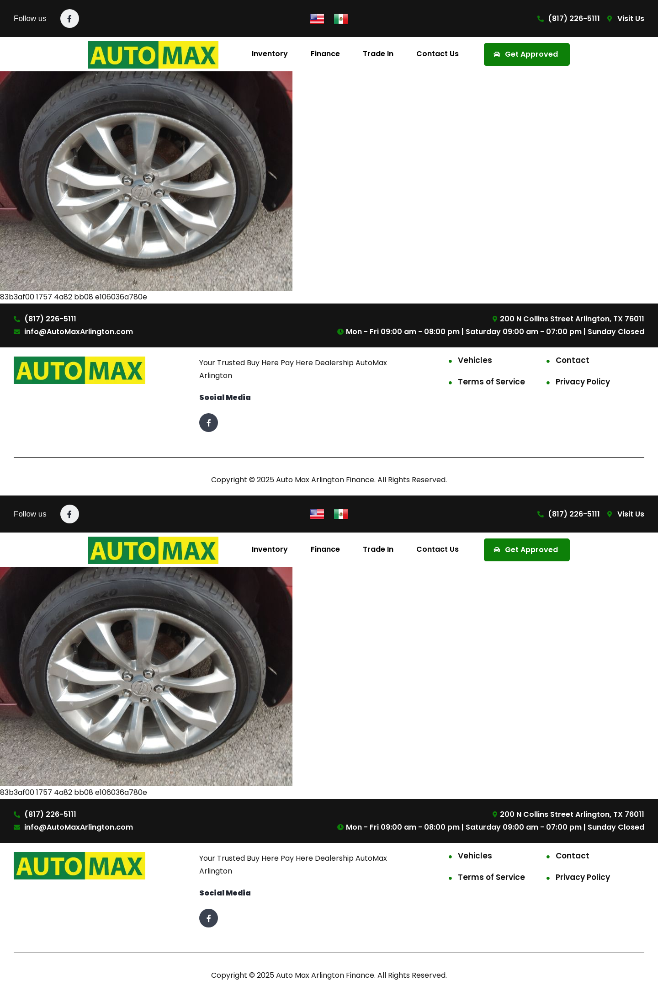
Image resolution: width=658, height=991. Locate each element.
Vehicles (475, 360)
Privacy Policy (583, 381)
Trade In (378, 53)
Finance (325, 53)
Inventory (270, 53)
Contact (572, 360)
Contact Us (437, 53)
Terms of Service (491, 381)
